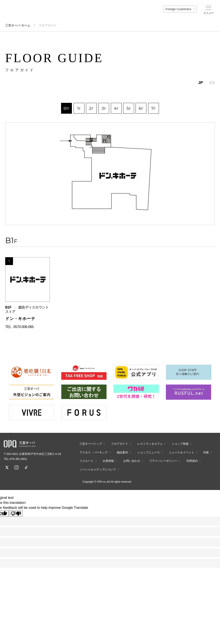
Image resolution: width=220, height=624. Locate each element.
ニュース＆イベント (181, 452)
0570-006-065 (23, 327)
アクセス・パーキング (93, 452)
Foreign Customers (178, 9)
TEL (8, 327)
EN (212, 83)
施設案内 (122, 452)
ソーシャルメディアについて (97, 469)
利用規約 (192, 460)
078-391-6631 (18, 459)
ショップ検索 (180, 443)
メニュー (208, 13)
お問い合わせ (131, 460)
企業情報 (108, 460)
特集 (206, 452)
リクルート (86, 460)
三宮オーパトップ (90, 443)
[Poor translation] (16, 513)
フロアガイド (119, 443)
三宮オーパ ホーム (17, 25)
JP (200, 83)
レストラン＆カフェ (150, 443)
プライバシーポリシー (163, 460)
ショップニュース (148, 452)
